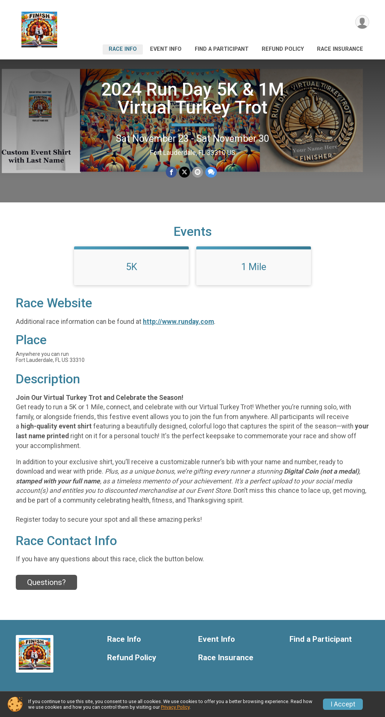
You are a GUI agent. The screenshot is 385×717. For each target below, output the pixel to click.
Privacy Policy (175, 707)
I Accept (342, 704)
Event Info (166, 49)
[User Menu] (362, 22)
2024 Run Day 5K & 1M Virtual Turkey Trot (192, 98)
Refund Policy (283, 49)
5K (131, 266)
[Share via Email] (197, 172)
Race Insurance (340, 49)
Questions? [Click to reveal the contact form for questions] (46, 582)
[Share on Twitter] (184, 172)
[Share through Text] (211, 172)
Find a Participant (222, 49)
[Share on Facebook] (171, 172)
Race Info (123, 49)
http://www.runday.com (178, 321)
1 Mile (253, 266)
